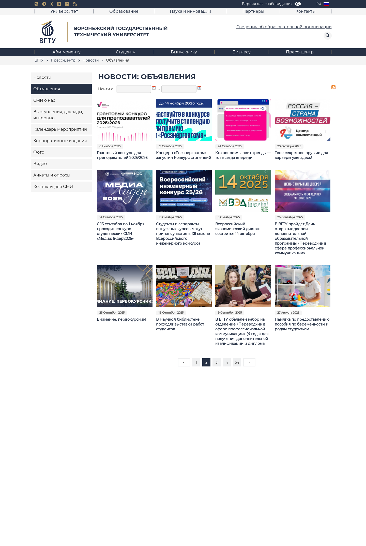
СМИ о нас (44, 100)
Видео (40, 163)
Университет (64, 11)
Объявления (46, 88)
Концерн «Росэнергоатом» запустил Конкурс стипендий (183, 155)
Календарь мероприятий (60, 129)
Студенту (125, 52)
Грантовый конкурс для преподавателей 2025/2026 (122, 155)
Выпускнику (184, 52)
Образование (124, 11)
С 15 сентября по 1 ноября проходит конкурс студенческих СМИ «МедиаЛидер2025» (120, 231)
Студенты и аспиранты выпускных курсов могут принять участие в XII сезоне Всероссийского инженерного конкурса (183, 233)
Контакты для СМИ (53, 186)
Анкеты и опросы (51, 175)
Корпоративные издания (60, 140)
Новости (42, 77)
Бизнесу (242, 52)
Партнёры (253, 11)
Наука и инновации (190, 11)
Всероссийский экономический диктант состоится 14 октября (238, 229)
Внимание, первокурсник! (121, 319)
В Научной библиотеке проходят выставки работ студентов (180, 324)
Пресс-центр (300, 52)
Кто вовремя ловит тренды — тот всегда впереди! (243, 155)
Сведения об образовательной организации (284, 26)
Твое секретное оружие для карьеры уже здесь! (301, 155)
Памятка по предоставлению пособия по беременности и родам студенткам (302, 324)
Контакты (306, 11)
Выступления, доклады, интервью (58, 114)
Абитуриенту (66, 52)
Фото (38, 152)
